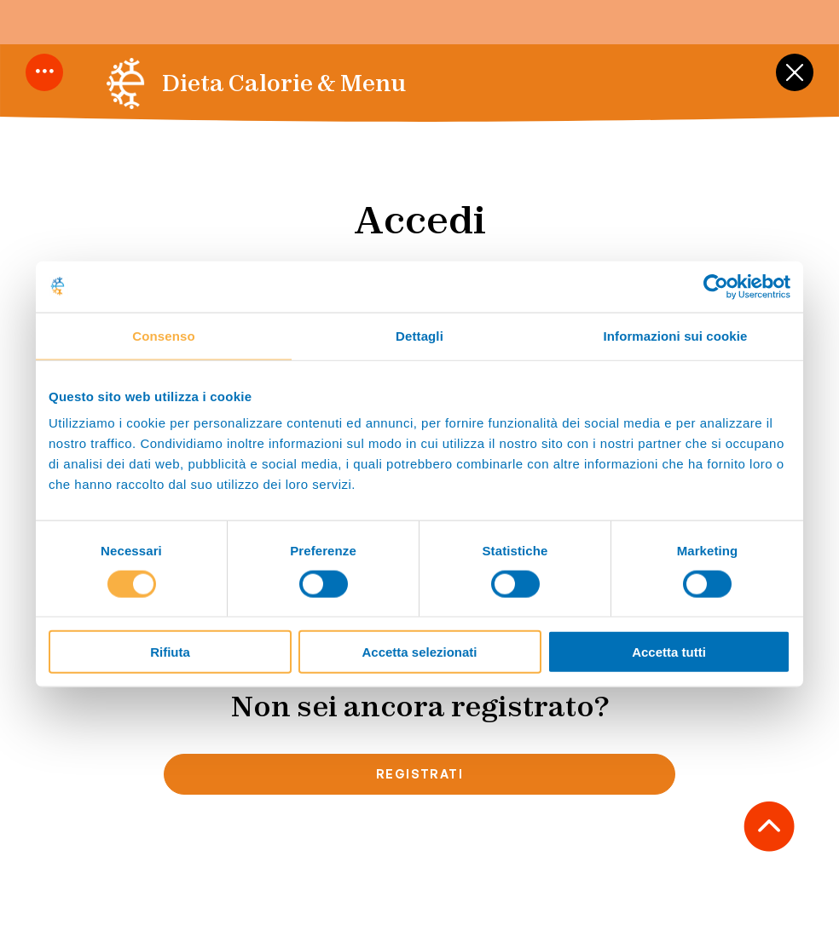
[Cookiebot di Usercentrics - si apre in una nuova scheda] (715, 286)
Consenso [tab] (163, 335)
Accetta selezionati (419, 652)
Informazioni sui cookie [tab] (676, 335)
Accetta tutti (669, 652)
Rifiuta (170, 652)
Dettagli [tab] (419, 335)
